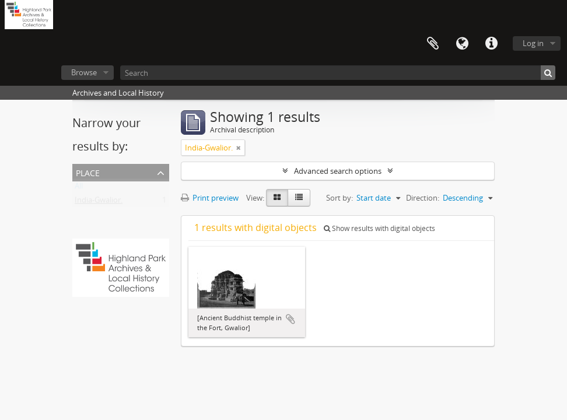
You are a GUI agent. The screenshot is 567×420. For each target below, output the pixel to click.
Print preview (210, 197)
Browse (84, 72)
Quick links (491, 43)
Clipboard (432, 43)
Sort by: (339, 197)
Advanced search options (338, 171)
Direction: (422, 197)
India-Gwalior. (99, 202)
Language (462, 43)
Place (88, 172)
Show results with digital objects (379, 228)
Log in (533, 43)
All (79, 188)
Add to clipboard (290, 319)
